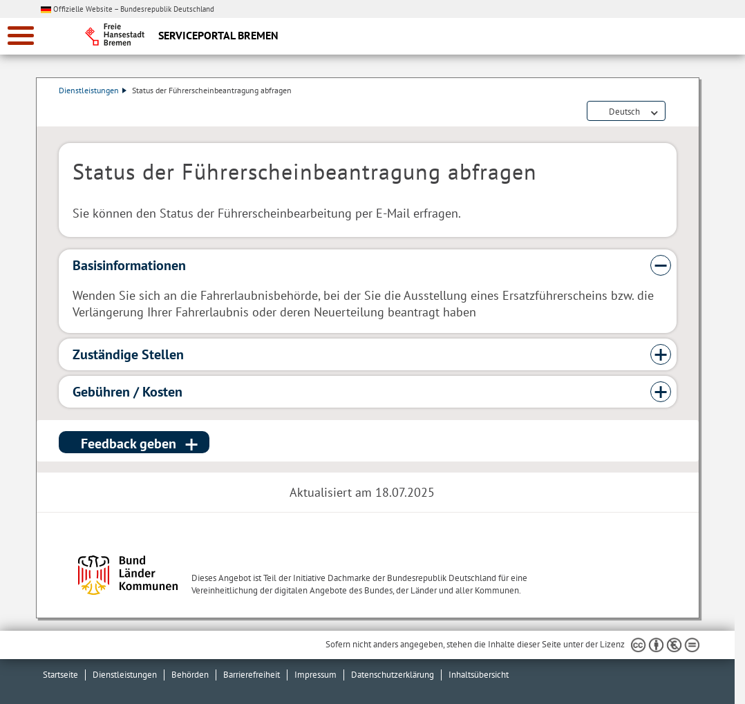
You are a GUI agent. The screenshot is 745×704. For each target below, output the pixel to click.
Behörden (190, 675)
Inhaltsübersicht (479, 675)
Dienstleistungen (92, 90)
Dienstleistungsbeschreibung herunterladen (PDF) (674, 111)
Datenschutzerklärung (392, 675)
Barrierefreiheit (251, 675)
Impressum (315, 675)
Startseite (60, 675)
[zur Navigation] (20, 36)
